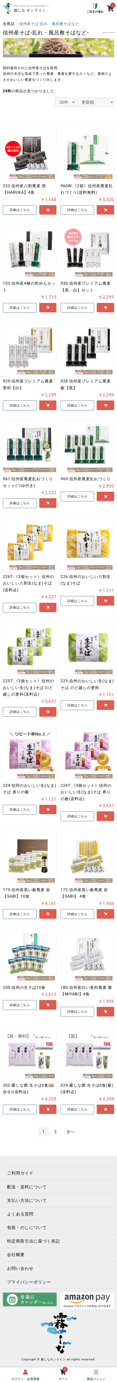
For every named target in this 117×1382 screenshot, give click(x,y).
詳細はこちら (20, 210)
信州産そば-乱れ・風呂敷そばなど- (49, 24)
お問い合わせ (20, 1268)
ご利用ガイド (20, 1173)
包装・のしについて (27, 1227)
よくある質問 (20, 1213)
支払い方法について (27, 1200)
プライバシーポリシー (29, 1282)
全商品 (9, 24)
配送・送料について (27, 1186)
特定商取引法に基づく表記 (33, 1241)
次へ (70, 1132)
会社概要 (16, 1254)
